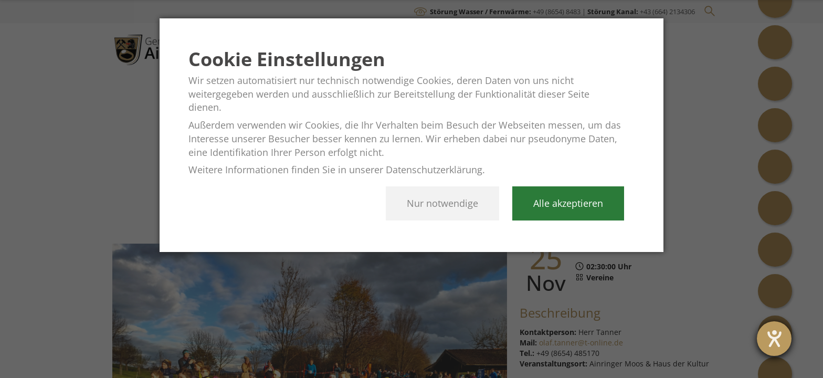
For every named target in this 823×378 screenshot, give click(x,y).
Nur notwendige (442, 203)
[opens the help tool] (774, 338)
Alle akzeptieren (568, 203)
